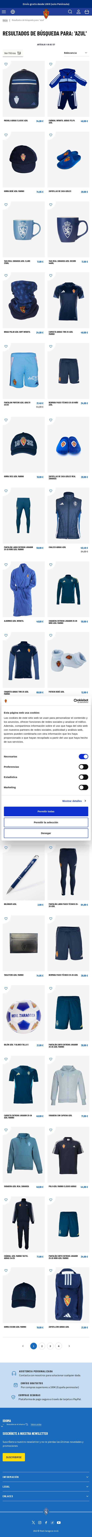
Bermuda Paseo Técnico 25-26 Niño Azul (63, 403)
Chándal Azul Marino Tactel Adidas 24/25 (16, 1257)
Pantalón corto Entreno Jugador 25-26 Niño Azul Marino (63, 1257)
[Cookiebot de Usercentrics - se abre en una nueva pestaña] (73, 701)
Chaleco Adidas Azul (57, 547)
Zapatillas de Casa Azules (60, 191)
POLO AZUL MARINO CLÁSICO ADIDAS (62, 1186)
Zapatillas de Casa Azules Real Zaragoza (62, 477)
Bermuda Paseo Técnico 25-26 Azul (63, 975)
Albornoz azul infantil (14, 621)
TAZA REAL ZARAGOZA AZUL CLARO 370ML (17, 262)
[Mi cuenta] (78, 11)
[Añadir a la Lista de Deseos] (7, 65)
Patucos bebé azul (56, 691)
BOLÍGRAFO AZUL (10, 904)
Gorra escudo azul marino (15, 1326)
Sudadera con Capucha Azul (60, 1115)
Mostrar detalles (72, 801)
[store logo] (46, 13)
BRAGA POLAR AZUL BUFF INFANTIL (17, 331)
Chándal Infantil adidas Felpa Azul (62, 121)
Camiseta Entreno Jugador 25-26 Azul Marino (18, 1116)
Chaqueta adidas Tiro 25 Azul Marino (16, 692)
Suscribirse (14, 1457)
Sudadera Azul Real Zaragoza (16, 1186)
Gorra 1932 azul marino (14, 476)
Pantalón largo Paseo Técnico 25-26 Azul (63, 905)
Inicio (5, 20)
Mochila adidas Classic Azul (16, 120)
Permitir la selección (46, 822)
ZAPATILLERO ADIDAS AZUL (59, 1326)
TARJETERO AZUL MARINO (13, 975)
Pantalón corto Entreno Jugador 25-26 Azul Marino (63, 1045)
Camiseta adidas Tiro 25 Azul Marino (61, 332)
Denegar (46, 833)
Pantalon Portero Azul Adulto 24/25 (17, 403)
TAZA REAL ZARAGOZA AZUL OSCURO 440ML (62, 262)
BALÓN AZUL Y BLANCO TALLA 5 (16, 1044)
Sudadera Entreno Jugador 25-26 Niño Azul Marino (63, 622)
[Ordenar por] (76, 52)
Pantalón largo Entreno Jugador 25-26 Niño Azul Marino (18, 548)
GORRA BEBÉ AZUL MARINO (14, 191)
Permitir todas (46, 811)
